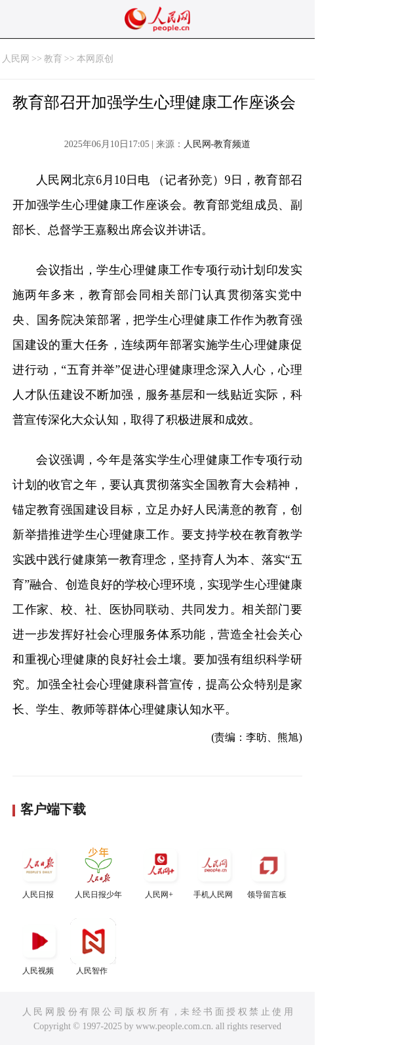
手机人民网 (214, 870)
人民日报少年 (98, 870)
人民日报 (39, 870)
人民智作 (93, 946)
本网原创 (95, 59)
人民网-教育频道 (217, 144)
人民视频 (39, 946)
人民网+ (161, 870)
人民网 (16, 59)
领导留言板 (268, 870)
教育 (53, 59)
